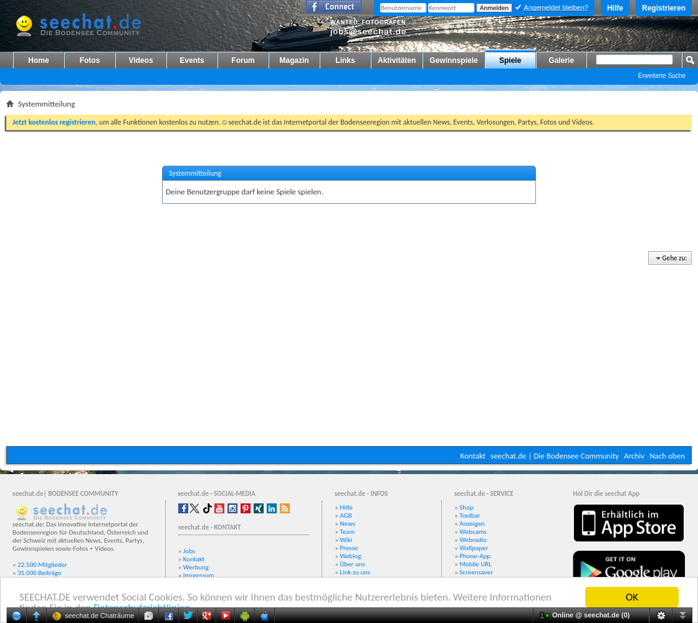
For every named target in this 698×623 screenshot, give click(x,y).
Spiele (510, 60)
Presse (349, 548)
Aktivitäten (397, 60)
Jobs (189, 551)
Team (347, 532)
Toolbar (469, 515)
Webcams (473, 532)
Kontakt (472, 455)
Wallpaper (473, 548)
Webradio (473, 540)
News (347, 524)
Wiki (346, 540)
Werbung (196, 567)
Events (191, 60)
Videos (140, 60)
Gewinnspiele (453, 60)
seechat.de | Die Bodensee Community (554, 455)
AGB (345, 515)
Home (38, 60)
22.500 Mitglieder (42, 565)
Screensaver (476, 572)
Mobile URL (475, 564)
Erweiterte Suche (662, 75)
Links (345, 60)
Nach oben (667, 455)
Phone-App (474, 556)
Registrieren (664, 8)
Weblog (350, 556)
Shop (466, 507)
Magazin (293, 60)
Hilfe (615, 8)
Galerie (561, 60)
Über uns (352, 564)
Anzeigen (472, 524)
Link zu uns (355, 572)
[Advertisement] (349, 349)
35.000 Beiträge (39, 573)
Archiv (634, 455)
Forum (242, 60)
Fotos (90, 60)
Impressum (198, 575)
